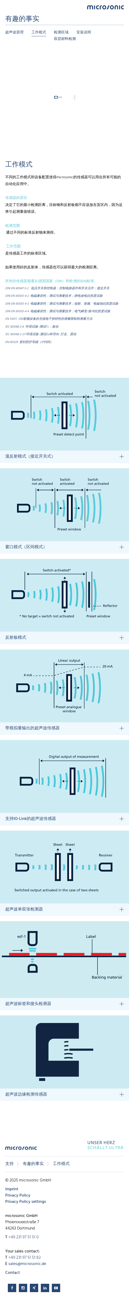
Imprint (11, 1189)
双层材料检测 (65, 39)
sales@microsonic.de (27, 1264)
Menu (7, 7)
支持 (9, 1164)
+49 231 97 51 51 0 (23, 1237)
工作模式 (38, 32)
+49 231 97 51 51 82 (24, 1257)
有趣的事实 (33, 1164)
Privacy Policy (17, 1195)
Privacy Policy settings (25, 1201)
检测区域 (61, 32)
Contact (12, 1272)
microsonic (21, 1150)
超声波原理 (14, 32)
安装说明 (83, 32)
